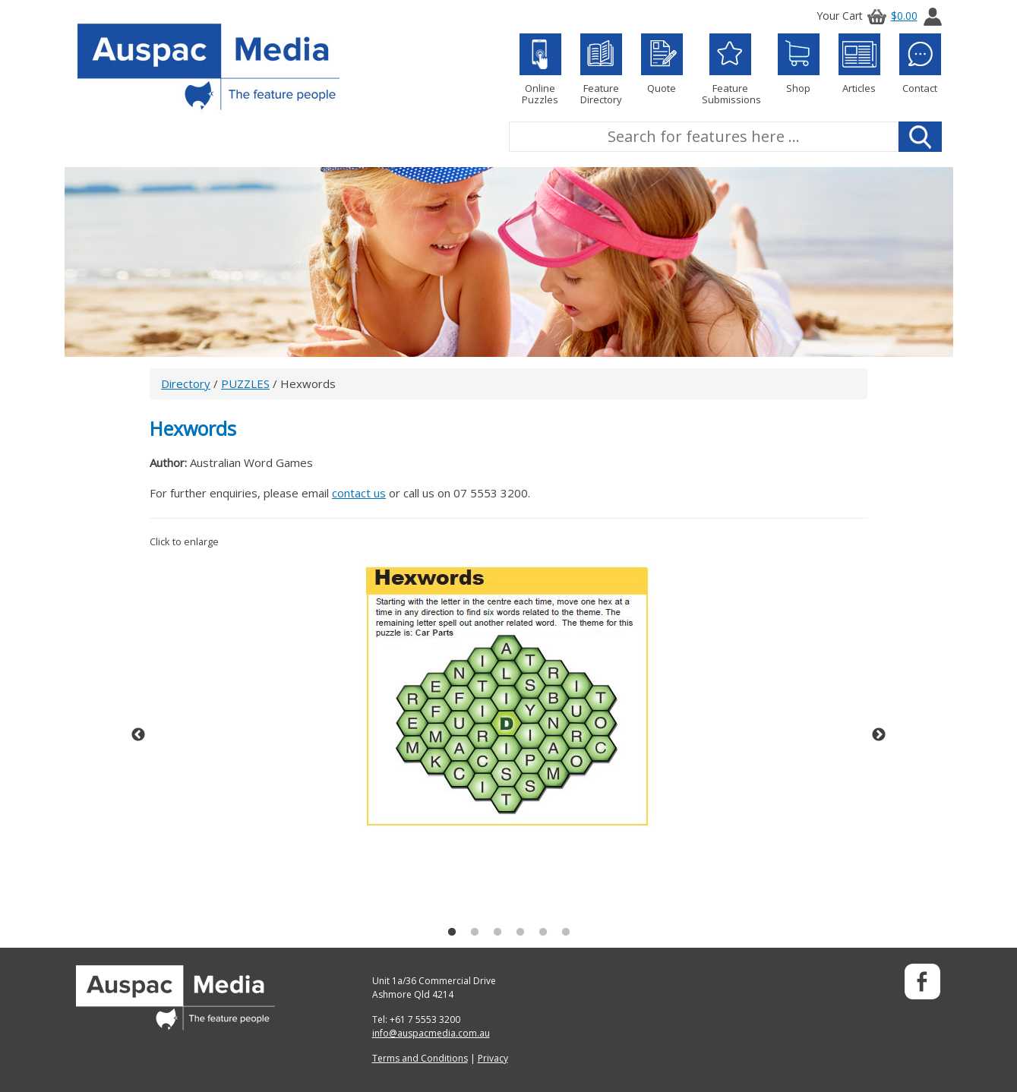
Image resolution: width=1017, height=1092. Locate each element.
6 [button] (565, 932)
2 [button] (474, 932)
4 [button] (520, 932)
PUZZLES (245, 383)
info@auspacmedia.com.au (431, 1033)
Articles (859, 63)
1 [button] (452, 932)
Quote (662, 63)
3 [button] (497, 932)
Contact (920, 63)
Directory (185, 383)
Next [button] (878, 735)
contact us (359, 492)
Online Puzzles (540, 69)
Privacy (493, 1058)
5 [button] (543, 932)
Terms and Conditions (420, 1058)
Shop (799, 63)
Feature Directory (601, 69)
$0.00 (890, 15)
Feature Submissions (730, 69)
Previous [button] (138, 735)
